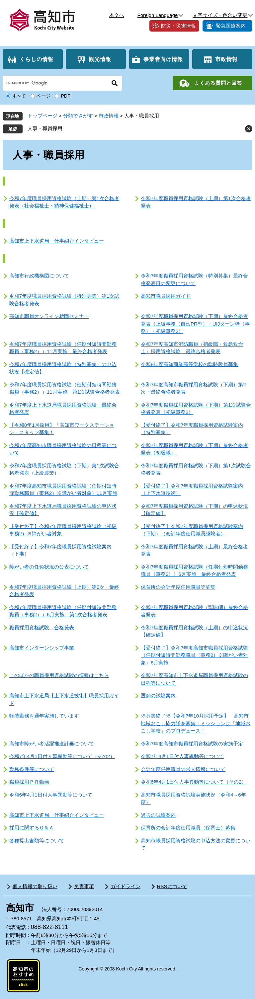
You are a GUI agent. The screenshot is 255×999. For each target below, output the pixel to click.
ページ (43, 96)
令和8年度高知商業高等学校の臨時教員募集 (189, 364)
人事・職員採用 (45, 128)
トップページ (42, 115)
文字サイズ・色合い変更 (220, 15)
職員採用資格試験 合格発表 (41, 627)
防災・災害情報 (178, 26)
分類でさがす (78, 115)
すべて (19, 96)
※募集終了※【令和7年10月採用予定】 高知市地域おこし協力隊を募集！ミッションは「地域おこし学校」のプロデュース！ (195, 723)
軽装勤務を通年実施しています (44, 716)
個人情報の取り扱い (35, 886)
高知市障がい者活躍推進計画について (51, 743)
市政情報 (226, 59)
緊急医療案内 (231, 26)
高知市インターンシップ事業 (41, 648)
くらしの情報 (36, 59)
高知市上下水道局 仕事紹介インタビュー (56, 241)
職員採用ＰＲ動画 (29, 782)
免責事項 (84, 886)
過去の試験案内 (158, 815)
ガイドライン (125, 886)
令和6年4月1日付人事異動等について (50, 795)
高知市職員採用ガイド (166, 296)
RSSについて (172, 886)
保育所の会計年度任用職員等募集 (178, 587)
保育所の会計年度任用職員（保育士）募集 (188, 827)
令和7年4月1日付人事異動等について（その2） (62, 756)
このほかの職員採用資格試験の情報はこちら (59, 675)
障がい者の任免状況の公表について (49, 567)
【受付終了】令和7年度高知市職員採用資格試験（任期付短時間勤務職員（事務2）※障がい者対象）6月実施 (194, 655)
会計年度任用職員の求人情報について (183, 769)
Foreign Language (157, 15)
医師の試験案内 (158, 695)
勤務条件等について (31, 769)
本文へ (116, 15)
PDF (65, 96)
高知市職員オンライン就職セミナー (49, 316)
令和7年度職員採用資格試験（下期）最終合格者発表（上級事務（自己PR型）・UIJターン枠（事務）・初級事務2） (195, 323)
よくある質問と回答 (218, 83)
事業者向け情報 (163, 59)
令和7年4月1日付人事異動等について (182, 756)
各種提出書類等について (36, 840)
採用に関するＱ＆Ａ (31, 827)
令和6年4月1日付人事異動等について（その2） (193, 782)
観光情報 (100, 59)
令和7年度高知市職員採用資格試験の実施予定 (192, 743)
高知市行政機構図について (39, 275)
